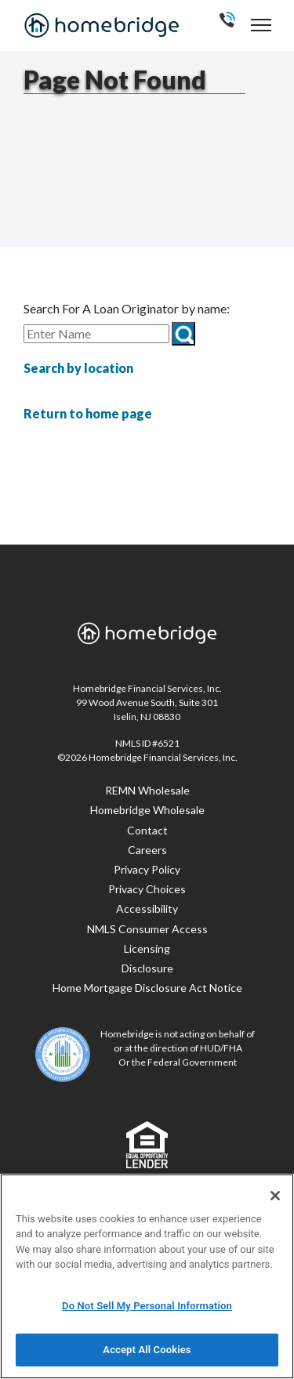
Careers (147, 849)
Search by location (78, 367)
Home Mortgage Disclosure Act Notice (147, 987)
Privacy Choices (147, 889)
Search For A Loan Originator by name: (127, 309)
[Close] (275, 1195)
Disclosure (147, 968)
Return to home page (88, 413)
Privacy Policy (147, 869)
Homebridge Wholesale (147, 809)
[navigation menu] (261, 24)
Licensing (147, 948)
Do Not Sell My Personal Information (147, 1306)
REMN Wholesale (147, 790)
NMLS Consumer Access (147, 929)
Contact (147, 830)
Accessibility (147, 908)
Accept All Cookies (147, 1349)
